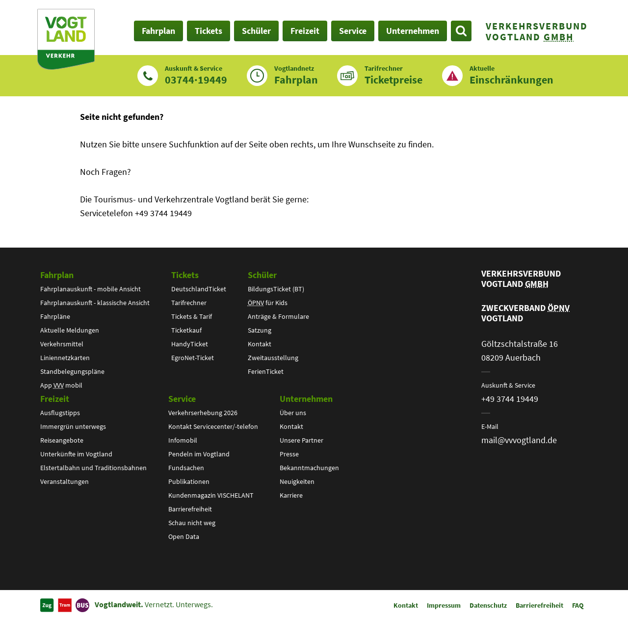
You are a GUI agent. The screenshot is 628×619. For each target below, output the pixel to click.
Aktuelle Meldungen (69, 330)
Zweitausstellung (273, 357)
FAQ (578, 605)
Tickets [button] (208, 30)
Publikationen (188, 481)
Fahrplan (57, 275)
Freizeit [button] (304, 30)
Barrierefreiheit (190, 509)
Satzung (259, 330)
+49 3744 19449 (509, 398)
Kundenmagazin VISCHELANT (211, 495)
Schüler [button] (256, 30)
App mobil (61, 385)
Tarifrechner (189, 302)
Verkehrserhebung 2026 (202, 412)
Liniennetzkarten (65, 357)
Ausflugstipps (60, 412)
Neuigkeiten (297, 481)
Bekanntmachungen (309, 467)
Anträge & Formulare (278, 316)
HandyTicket (189, 343)
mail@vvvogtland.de (519, 440)
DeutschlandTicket (198, 288)
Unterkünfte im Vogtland (76, 454)
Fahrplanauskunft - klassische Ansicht (95, 302)
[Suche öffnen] (461, 31)
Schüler (262, 275)
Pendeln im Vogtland (199, 454)
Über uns (293, 412)
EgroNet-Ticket (192, 357)
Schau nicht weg (191, 522)
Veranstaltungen (64, 481)
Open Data (183, 536)
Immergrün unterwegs (73, 426)
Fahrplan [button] (158, 30)
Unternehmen (306, 398)
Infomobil (182, 440)
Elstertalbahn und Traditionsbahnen (93, 467)
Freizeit (54, 398)
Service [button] (352, 30)
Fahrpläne (55, 316)
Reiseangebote (61, 440)
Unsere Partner (301, 440)
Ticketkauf (186, 330)
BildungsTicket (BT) (276, 288)
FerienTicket (266, 371)
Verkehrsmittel (61, 343)
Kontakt (259, 343)
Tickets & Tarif (191, 316)
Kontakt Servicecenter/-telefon (213, 426)
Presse (289, 454)
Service (182, 398)
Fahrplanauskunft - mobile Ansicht (90, 288)
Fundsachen (186, 467)
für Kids (268, 302)
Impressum (444, 605)
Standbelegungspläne (72, 371)
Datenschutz (488, 605)
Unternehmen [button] (412, 30)
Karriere (291, 495)
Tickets (185, 275)
